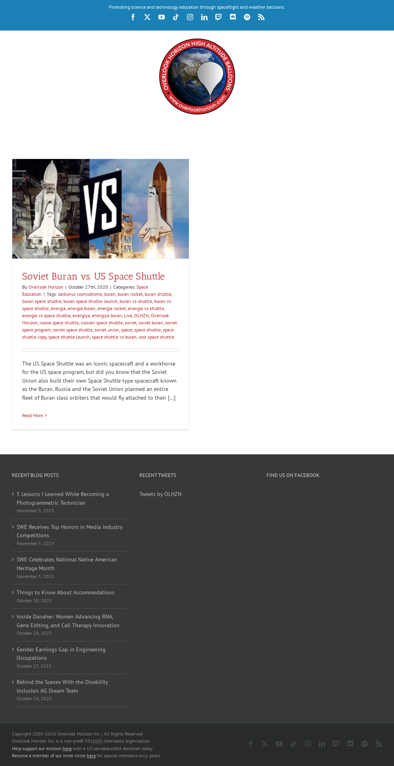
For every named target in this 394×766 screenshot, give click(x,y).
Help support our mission (42, 748)
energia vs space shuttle (46, 315)
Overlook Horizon (46, 287)
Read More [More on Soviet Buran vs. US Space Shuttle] (32, 415)
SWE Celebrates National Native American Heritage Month (67, 564)
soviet (131, 323)
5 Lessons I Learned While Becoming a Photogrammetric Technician (63, 498)
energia (58, 308)
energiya (81, 315)
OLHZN (141, 315)
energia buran (81, 308)
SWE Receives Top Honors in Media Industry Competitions (69, 531)
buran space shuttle (41, 301)
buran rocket (130, 294)
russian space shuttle (102, 323)
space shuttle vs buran (114, 337)
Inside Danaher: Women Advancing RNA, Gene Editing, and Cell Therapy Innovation (68, 621)
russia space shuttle (59, 323)
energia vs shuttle (146, 308)
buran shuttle (158, 294)
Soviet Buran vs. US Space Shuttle (93, 276)
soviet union (107, 330)
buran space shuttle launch (90, 301)
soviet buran (151, 323)
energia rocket (111, 308)
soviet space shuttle (73, 330)
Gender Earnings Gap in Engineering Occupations (61, 654)
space (126, 330)
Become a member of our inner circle (54, 755)
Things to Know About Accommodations (65, 592)
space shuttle (147, 330)
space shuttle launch (69, 337)
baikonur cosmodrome (80, 294)
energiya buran (107, 315)
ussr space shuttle (156, 337)
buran (110, 294)
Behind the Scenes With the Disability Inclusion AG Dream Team (62, 686)
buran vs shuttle (136, 301)
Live (128, 315)
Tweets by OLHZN (160, 494)
